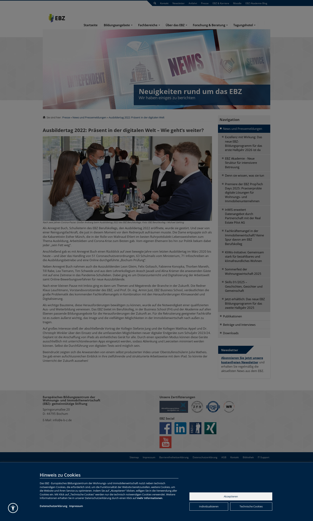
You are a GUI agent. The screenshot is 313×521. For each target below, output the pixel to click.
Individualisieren (209, 506)
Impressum (76, 506)
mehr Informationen (149, 498)
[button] (13, 508)
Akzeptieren (231, 496)
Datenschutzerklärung (53, 506)
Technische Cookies (251, 506)
